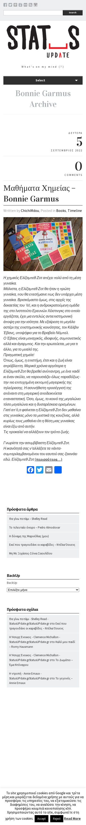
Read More (72, 818)
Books (61, 210)
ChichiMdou (30, 210)
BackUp (12, 582)
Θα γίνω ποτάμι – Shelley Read (28, 519)
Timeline (75, 210)
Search (72, 12)
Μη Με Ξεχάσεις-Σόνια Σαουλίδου (30, 553)
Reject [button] (57, 819)
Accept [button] (41, 819)
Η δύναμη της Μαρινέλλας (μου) (29, 536)
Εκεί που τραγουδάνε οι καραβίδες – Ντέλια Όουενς (42, 545)
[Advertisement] (43, 756)
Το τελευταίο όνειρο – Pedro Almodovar (34, 527)
